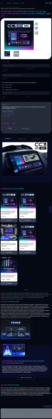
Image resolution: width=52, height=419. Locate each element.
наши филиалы (16, 3)
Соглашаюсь (27, 415)
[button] (48, 54)
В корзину (10, 128)
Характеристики (22, 138)
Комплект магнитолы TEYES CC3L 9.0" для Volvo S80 (8, 276)
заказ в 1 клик (25, 128)
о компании (9, 3)
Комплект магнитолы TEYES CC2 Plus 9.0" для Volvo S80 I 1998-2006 (8, 245)
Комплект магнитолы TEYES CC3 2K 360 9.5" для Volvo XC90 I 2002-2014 (8, 213)
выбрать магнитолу (26, 377)
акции (22, 3)
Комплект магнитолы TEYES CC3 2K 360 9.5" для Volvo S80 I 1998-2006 (27, 213)
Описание (7, 138)
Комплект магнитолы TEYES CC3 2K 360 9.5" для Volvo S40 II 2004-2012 (27, 245)
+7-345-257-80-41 (46, 405)
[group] (19, 35)
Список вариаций (36, 138)
